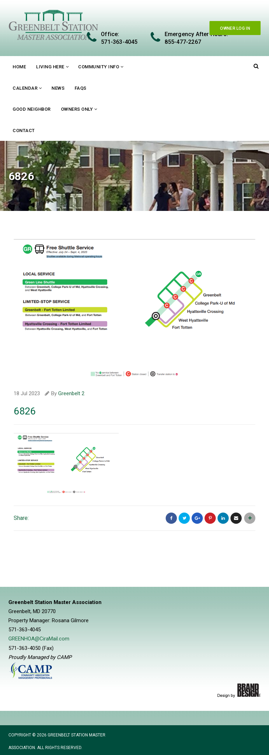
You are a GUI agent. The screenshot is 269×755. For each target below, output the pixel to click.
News (57, 88)
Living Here (50, 66)
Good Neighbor (32, 109)
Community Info (98, 66)
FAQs (81, 88)
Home (19, 66)
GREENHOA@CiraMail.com (38, 638)
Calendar (25, 88)
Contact (24, 130)
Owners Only (77, 109)
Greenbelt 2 (71, 393)
